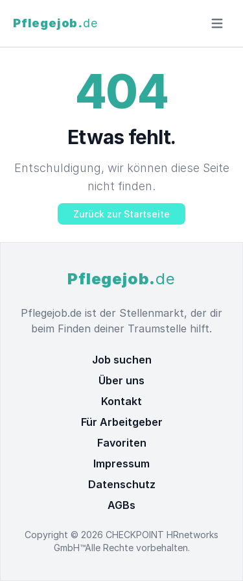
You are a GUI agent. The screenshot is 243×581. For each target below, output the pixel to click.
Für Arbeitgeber (122, 421)
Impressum (121, 463)
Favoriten (121, 442)
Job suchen (122, 359)
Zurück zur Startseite (121, 213)
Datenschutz (122, 484)
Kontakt (121, 401)
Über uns (121, 380)
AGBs (121, 505)
